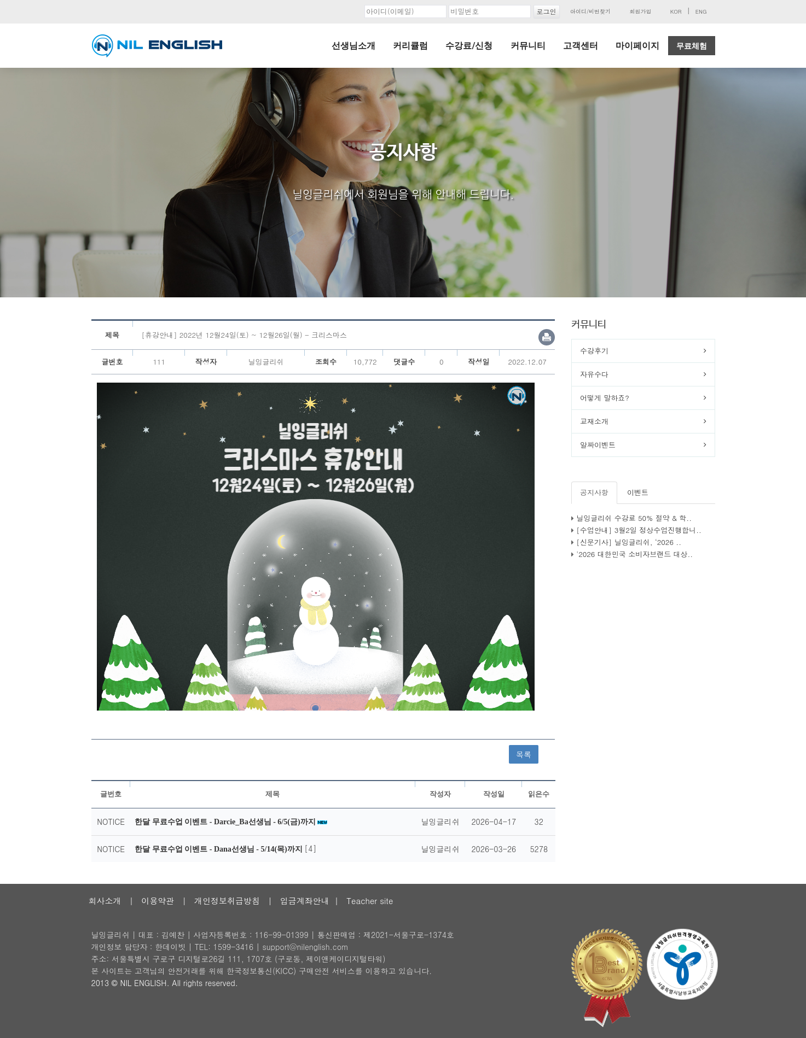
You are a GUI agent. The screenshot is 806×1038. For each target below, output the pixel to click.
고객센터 (580, 45)
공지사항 (594, 492)
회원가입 (640, 11)
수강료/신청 (468, 45)
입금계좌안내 (304, 900)
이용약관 (157, 900)
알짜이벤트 (598, 444)
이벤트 (637, 492)
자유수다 (594, 374)
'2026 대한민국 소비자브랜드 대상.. (634, 554)
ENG (701, 11)
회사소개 (105, 900)
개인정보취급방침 (227, 900)
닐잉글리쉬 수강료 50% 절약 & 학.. (634, 518)
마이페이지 (637, 45)
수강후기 (594, 350)
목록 (523, 754)
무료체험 (691, 46)
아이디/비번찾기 (590, 11)
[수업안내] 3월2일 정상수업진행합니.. (638, 530)
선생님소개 (353, 45)
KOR (676, 11)
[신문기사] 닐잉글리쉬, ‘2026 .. (628, 542)
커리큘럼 (410, 45)
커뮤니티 (528, 45)
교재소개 (594, 421)
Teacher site (369, 900)
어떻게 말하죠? (604, 397)
